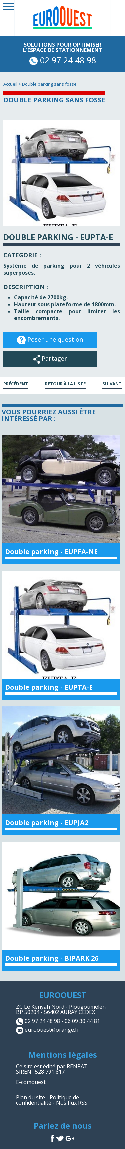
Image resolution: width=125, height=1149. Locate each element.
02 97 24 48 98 (62, 60)
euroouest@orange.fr (52, 1029)
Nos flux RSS (71, 1102)
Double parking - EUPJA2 (46, 822)
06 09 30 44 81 (82, 1021)
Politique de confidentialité (47, 1100)
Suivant (112, 384)
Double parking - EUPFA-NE (51, 551)
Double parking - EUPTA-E (49, 687)
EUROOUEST (62, 994)
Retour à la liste (65, 384)
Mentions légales (62, 1054)
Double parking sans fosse (49, 84)
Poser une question (50, 339)
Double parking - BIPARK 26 (51, 958)
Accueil (10, 84)
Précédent (15, 384)
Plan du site (30, 1097)
